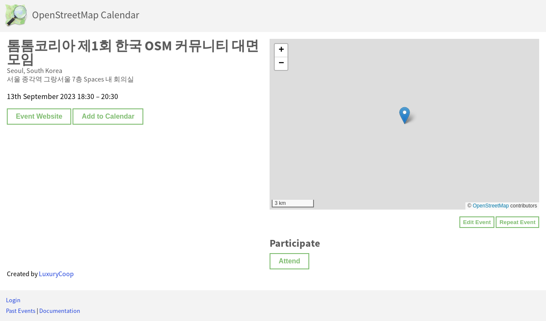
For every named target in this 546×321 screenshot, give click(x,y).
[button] (404, 115)
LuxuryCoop (56, 273)
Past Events (20, 311)
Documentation (59, 311)
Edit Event (477, 222)
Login (13, 300)
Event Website (39, 116)
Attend (289, 261)
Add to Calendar (108, 116)
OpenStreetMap (491, 206)
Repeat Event (517, 222)
